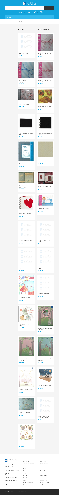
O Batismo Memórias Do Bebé (44, 294)
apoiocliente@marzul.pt (11, 477)
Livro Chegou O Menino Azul (26, 240)
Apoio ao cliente (27, 461)
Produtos (25, 470)
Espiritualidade (43, 473)
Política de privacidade (28, 466)
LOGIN (28, 12)
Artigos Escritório (44, 463)
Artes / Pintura (43, 459)
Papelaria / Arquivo (44, 482)
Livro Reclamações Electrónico (10, 483)
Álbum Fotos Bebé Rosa (25, 163)
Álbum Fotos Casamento (44, 160)
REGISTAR (20, 12)
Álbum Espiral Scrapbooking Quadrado (45, 134)
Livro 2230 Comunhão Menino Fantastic (43, 209)
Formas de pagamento (28, 463)
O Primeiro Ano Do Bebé (25, 443)
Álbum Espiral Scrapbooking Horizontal (26, 134)
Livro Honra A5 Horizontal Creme (25, 267)
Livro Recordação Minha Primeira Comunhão (25, 298)
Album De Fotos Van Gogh (44, 106)
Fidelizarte (51, 491)
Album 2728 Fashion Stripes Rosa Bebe (45, 81)
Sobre (24, 468)
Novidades (25, 475)
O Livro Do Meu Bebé (24, 412)
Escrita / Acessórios (44, 470)
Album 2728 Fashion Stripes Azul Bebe (26, 81)
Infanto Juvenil (43, 475)
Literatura (42, 477)
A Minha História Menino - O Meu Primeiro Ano (26, 52)
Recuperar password (28, 482)
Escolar (42, 468)
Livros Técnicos (43, 480)
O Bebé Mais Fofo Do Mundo (24, 325)
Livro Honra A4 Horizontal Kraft (44, 241)
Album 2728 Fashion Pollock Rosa (45, 54)
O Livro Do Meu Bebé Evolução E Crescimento (44, 417)
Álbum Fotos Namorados (25, 213)
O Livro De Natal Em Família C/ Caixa (45, 386)
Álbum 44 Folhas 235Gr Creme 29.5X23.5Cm (25, 103)
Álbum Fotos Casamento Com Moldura (25, 186)
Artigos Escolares (44, 461)
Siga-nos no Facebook (11, 480)
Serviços (25, 473)
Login (24, 480)
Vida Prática (43, 484)
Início (19, 21)
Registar (25, 484)
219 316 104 (12, 469)
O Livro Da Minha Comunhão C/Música (45, 329)
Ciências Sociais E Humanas (46, 466)
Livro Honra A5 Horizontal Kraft (44, 267)
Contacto (25, 477)
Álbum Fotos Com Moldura (44, 186)
